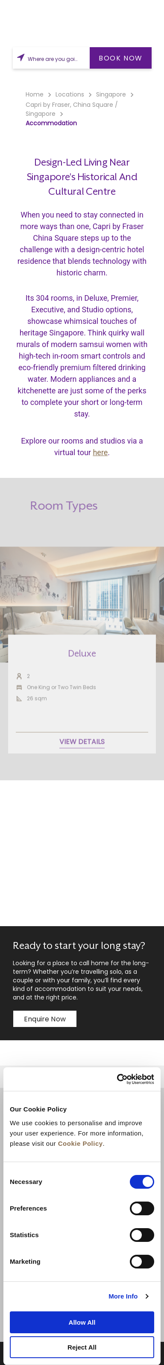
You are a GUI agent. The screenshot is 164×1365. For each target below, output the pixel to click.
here (100, 452)
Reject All (82, 1347)
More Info (123, 1296)
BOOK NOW (121, 58)
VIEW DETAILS (82, 764)
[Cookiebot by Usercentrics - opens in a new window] (117, 1079)
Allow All (82, 1322)
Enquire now (45, 1019)
